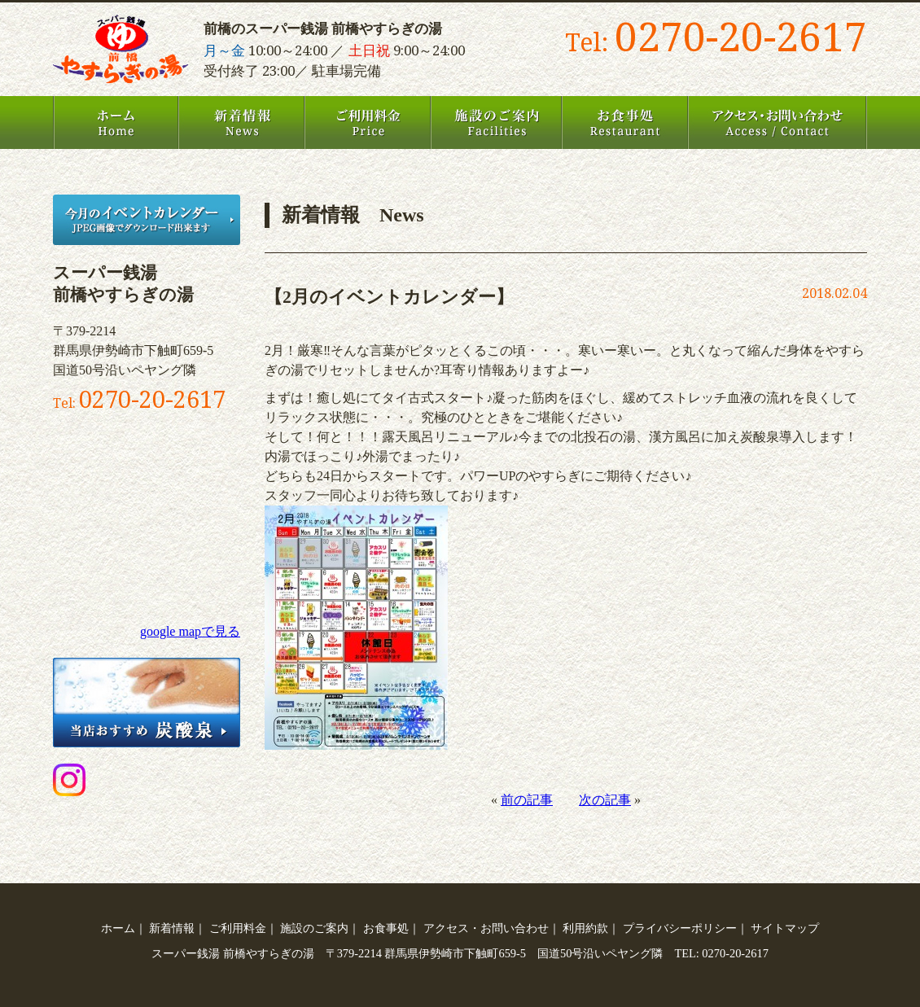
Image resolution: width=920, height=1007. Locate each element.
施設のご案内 (496, 122)
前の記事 (527, 800)
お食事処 (625, 122)
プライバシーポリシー (680, 928)
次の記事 (605, 800)
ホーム (115, 122)
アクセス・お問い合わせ (777, 122)
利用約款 (585, 928)
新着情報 (241, 122)
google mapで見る (190, 631)
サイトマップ (785, 928)
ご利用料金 (367, 122)
